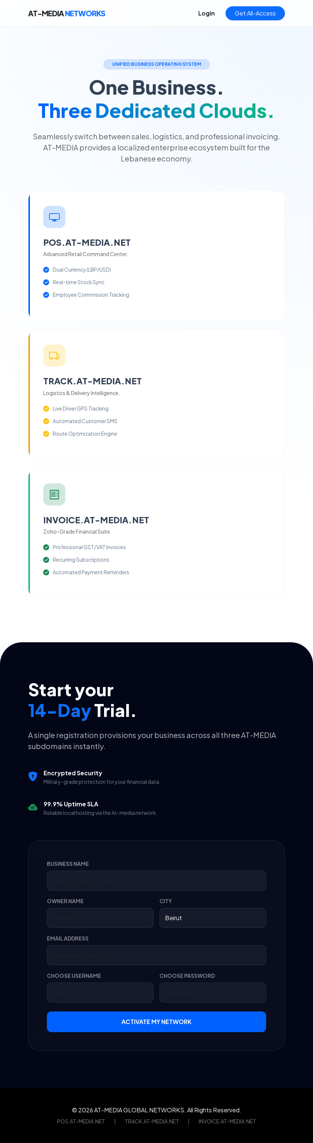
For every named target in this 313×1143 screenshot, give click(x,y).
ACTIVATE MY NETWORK (156, 1021)
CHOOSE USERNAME (74, 975)
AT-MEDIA (66, 13)
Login (206, 13)
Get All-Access (255, 13)
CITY (165, 901)
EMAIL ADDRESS (68, 938)
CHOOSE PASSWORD (187, 975)
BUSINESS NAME (68, 863)
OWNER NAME (65, 901)
